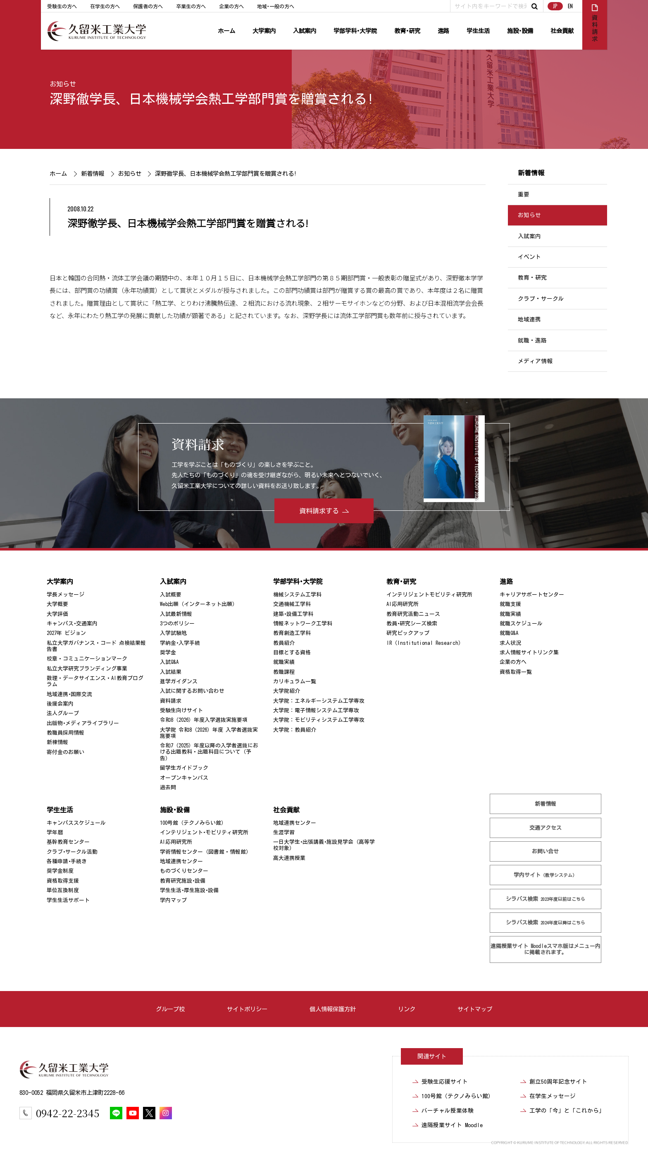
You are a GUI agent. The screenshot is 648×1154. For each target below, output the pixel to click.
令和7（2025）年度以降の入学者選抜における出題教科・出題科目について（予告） (209, 752)
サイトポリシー (247, 1009)
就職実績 (284, 662)
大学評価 (57, 613)
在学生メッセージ (552, 1096)
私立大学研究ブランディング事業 (87, 668)
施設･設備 (520, 31)
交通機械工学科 (292, 604)
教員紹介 (284, 643)
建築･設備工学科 (293, 613)
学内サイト (545, 875)
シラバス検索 (545, 899)
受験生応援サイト (445, 1082)
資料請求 (170, 701)
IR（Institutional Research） (425, 643)
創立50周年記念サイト (558, 1082)
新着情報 (92, 173)
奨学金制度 (60, 871)
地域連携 (529, 319)
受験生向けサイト (181, 710)
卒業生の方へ (191, 6)
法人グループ (63, 713)
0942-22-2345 (67, 1113)
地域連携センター (181, 861)
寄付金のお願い (65, 752)
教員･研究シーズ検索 (411, 623)
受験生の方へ (62, 6)
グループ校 (170, 1009)
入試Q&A (169, 662)
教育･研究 (407, 31)
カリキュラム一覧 (294, 681)
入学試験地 (173, 633)
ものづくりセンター (184, 871)
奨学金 (168, 652)
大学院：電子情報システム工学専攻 (316, 710)
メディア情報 (535, 361)
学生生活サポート (68, 900)
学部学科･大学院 (355, 31)
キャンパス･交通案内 (72, 623)
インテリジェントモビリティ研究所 (429, 594)
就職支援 (510, 604)
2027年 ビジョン (66, 633)
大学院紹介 (286, 691)
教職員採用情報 (65, 732)
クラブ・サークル (541, 299)
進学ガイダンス (179, 681)
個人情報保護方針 (333, 1009)
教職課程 (284, 672)
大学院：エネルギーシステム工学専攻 (318, 701)
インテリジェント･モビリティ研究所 (204, 832)
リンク (406, 1009)
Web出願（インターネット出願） (199, 604)
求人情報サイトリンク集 (529, 652)
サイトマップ (474, 1009)
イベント (529, 257)
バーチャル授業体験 (448, 1110)
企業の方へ (231, 6)
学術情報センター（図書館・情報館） (205, 852)
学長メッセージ (65, 594)
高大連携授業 (289, 858)
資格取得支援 (63, 880)
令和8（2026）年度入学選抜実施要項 (204, 720)
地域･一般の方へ (275, 6)
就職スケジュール (521, 623)
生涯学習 (284, 832)
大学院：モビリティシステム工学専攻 (318, 720)
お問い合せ (545, 851)
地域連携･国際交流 (69, 694)
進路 (443, 31)
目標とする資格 (292, 652)
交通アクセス (545, 828)
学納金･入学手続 (180, 643)
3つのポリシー (177, 623)
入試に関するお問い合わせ (192, 691)
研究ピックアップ (407, 633)
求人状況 (510, 643)
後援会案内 (60, 703)
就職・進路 (532, 340)
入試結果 (170, 672)
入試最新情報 (176, 613)
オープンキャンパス (184, 778)
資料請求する (319, 511)
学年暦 (55, 832)
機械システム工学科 (297, 594)
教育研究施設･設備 (182, 880)
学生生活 (478, 31)
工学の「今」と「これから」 (567, 1110)
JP (555, 6)
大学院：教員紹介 (294, 730)
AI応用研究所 (402, 604)
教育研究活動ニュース (413, 613)
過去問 (168, 787)
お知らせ (63, 84)
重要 (523, 194)
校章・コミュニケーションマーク (87, 658)
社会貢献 (562, 31)
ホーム (226, 31)
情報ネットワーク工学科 (302, 623)
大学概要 (57, 604)
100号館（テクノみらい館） (193, 823)
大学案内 (264, 31)
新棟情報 (57, 742)
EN (570, 6)
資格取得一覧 (516, 672)
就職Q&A (509, 633)
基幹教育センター (68, 842)
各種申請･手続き (67, 861)
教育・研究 (532, 278)
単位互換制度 (63, 890)
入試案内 (304, 31)
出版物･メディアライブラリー (83, 723)
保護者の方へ (148, 6)
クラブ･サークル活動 (72, 852)
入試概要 (170, 594)
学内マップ (173, 900)
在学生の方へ (105, 6)
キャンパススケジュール (76, 823)
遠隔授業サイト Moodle (545, 949)
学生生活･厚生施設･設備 (189, 890)
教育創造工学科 (292, 633)
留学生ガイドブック (184, 768)
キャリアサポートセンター (532, 594)
